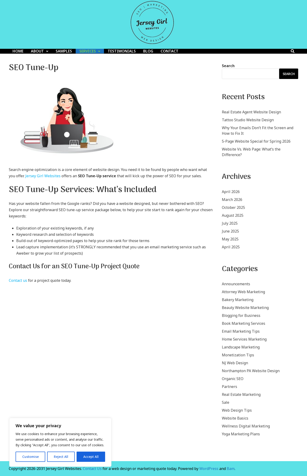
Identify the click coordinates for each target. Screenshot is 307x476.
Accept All (91, 456)
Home (18, 51)
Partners (229, 386)
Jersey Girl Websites (43, 175)
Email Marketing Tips (241, 331)
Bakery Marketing (237, 299)
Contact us (18, 280)
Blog (148, 51)
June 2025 (230, 231)
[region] (60, 442)
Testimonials (122, 51)
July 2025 (230, 223)
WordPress (208, 468)
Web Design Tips (237, 410)
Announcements (236, 283)
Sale (225, 402)
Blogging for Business (241, 315)
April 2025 (231, 246)
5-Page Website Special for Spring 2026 (256, 141)
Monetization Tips (238, 355)
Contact (169, 51)
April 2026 (231, 191)
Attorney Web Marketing (243, 291)
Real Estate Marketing (241, 394)
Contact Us (92, 468)
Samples (64, 51)
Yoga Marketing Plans (241, 434)
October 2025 (233, 207)
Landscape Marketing (241, 347)
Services (87, 51)
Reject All (61, 456)
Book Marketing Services (243, 323)
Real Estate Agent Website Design (251, 112)
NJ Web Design (235, 362)
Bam (231, 468)
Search (228, 65)
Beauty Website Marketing (245, 307)
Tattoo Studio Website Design (248, 119)
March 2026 (232, 199)
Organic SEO (232, 378)
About (37, 51)
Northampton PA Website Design (251, 370)
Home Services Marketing (244, 339)
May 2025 (230, 239)
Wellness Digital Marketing (246, 426)
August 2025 (232, 215)
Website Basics (235, 418)
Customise (30, 456)
